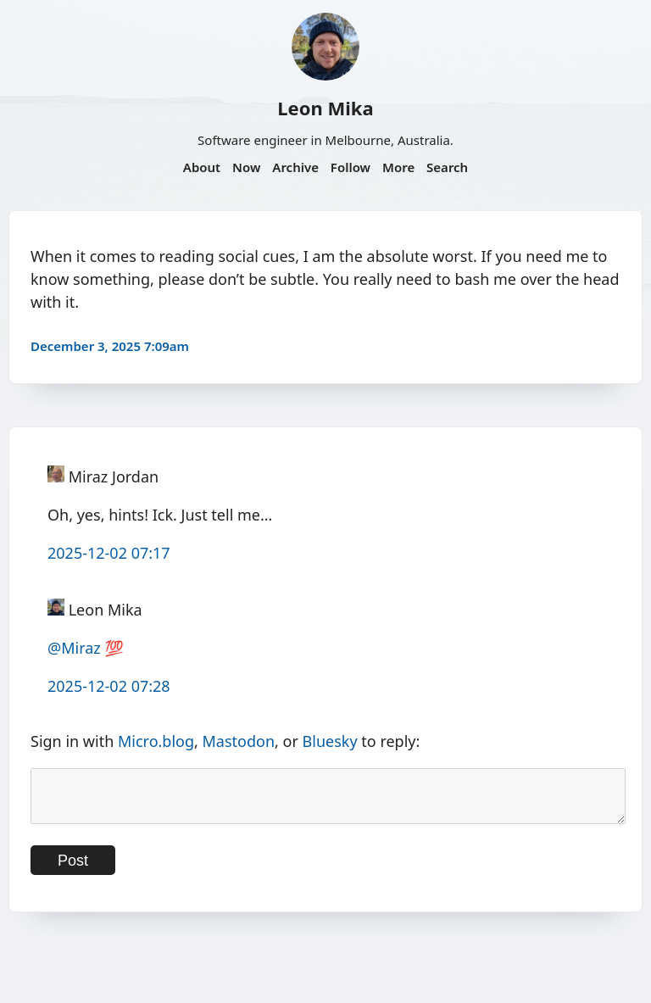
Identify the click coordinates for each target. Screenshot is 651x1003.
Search (447, 167)
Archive (295, 167)
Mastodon (239, 741)
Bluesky (330, 741)
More (398, 167)
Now (246, 167)
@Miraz (74, 648)
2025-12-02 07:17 (108, 553)
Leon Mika (325, 107)
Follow (350, 167)
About (201, 167)
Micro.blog (156, 741)
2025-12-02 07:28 (108, 686)
